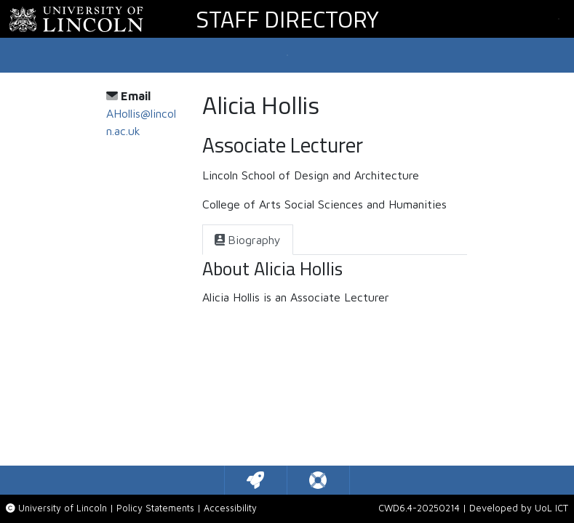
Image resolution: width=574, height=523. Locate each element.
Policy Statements (155, 508)
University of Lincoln (62, 508)
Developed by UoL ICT (518, 508)
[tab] (247, 239)
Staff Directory (287, 18)
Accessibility (230, 508)
